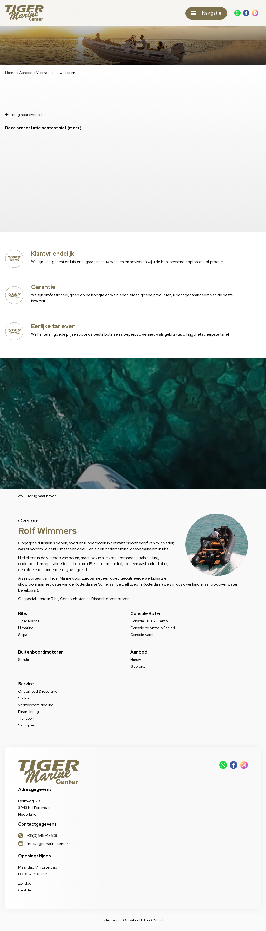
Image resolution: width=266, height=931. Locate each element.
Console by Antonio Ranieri (152, 627)
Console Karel (141, 634)
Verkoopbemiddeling (36, 704)
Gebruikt (137, 666)
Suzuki (23, 659)
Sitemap (110, 920)
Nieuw (135, 659)
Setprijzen (26, 725)
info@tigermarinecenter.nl (49, 843)
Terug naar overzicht (25, 114)
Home (10, 72)
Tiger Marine (29, 621)
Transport (26, 718)
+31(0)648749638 (42, 835)
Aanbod (25, 72)
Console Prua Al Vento (149, 621)
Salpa (22, 634)
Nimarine (26, 627)
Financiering (28, 711)
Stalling (24, 698)
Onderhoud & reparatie (37, 691)
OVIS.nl (157, 920)
